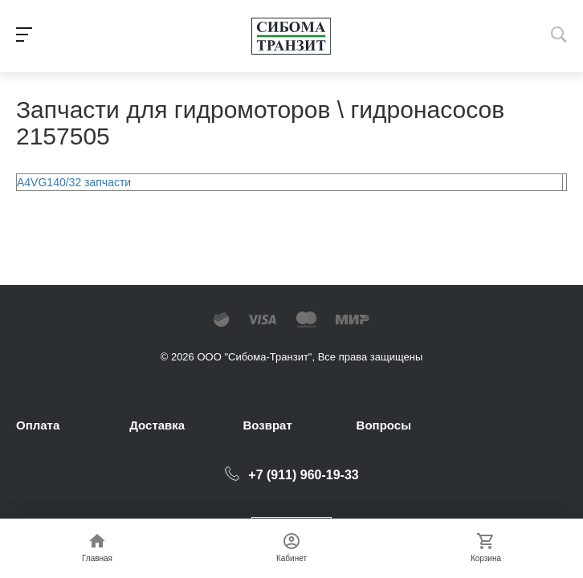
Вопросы (384, 425)
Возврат (267, 425)
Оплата (37, 425)
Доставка (157, 425)
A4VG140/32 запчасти (74, 182)
